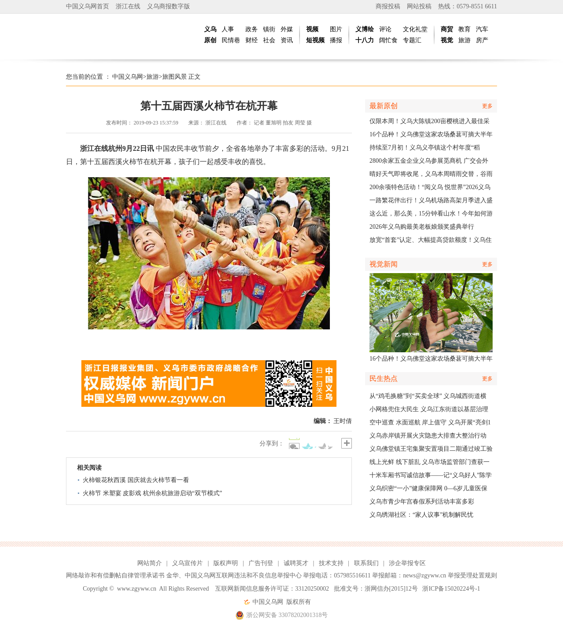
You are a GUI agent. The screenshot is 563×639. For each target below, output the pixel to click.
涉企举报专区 (407, 563)
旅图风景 (174, 76)
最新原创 (383, 106)
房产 (482, 40)
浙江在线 (128, 6)
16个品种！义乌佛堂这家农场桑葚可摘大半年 (431, 134)
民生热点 (383, 378)
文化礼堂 (415, 29)
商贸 (447, 29)
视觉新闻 (383, 264)
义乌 (210, 29)
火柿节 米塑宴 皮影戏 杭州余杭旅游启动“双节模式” (152, 493)
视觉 (447, 40)
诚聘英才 (296, 563)
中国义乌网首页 (87, 6)
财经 (251, 40)
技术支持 (331, 563)
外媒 (287, 29)
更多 (487, 106)
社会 (269, 40)
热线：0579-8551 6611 (467, 6)
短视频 (315, 40)
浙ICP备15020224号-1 (451, 588)
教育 (464, 29)
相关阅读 (89, 467)
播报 (336, 40)
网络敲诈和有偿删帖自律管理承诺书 (115, 575)
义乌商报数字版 (168, 6)
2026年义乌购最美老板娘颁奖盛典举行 (421, 226)
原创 (210, 40)
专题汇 (412, 40)
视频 (312, 29)
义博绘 (364, 29)
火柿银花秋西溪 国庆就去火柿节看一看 (136, 480)
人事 (228, 29)
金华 (172, 575)
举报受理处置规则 (472, 575)
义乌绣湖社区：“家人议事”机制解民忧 (421, 514)
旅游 (464, 40)
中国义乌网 (127, 76)
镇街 (269, 29)
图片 (336, 29)
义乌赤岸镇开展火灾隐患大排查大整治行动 (427, 435)
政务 (251, 29)
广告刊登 (261, 563)
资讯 (287, 40)
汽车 (482, 29)
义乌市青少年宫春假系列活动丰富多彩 (421, 501)
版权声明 (225, 563)
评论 (385, 29)
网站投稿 (419, 6)
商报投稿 (388, 6)
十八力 (364, 40)
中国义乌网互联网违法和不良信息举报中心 (243, 575)
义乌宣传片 (187, 563)
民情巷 (231, 40)
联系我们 (366, 563)
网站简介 (149, 563)
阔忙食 (388, 40)
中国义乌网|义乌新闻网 (132, 35)
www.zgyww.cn (136, 588)
